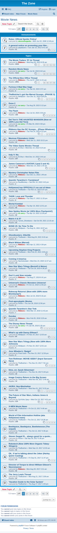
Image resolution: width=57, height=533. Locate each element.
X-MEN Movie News (18, 406)
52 (51, 65)
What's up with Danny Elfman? (23, 332)
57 (51, 83)
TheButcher (22, 363)
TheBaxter (22, 189)
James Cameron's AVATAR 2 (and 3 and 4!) (29, 164)
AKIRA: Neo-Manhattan (20, 386)
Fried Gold (22, 353)
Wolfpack (21, 96)
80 (44, 74)
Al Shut (20, 148)
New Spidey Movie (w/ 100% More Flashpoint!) (31, 211)
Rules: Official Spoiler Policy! (23, 39)
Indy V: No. (14, 155)
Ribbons (21, 62)
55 (44, 83)
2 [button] (26, 29)
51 (47, 65)
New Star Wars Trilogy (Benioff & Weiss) (28, 266)
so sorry (21, 71)
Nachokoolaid (23, 261)
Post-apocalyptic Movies (20, 301)
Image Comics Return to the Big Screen (27, 377)
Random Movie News (19, 69)
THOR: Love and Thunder (21, 196)
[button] (19, 29)
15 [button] (43, 29)
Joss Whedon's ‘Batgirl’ (20, 351)
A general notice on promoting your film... (28, 45)
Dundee (12, 316)
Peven (20, 303)
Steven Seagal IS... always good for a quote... (30, 436)
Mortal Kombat (16, 204)
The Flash (13, 111)
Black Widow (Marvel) (19, 242)
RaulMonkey (22, 182)
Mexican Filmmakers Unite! (22, 138)
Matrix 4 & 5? (15, 219)
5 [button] (37, 29)
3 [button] (30, 29)
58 (54, 83)
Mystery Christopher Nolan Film (24, 172)
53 (54, 65)
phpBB (20, 525)
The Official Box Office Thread (23, 78)
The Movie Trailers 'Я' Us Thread (24, 60)
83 (54, 74)
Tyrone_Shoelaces (25, 221)
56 (47, 83)
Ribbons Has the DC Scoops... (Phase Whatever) (32, 129)
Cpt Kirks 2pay (23, 399)
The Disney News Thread (20, 323)
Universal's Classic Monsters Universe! (27, 283)
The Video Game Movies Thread (24, 146)
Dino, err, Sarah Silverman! (21, 370)
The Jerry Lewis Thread (20, 474)
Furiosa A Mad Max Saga (20, 87)
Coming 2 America (17, 259)
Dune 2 (12, 103)
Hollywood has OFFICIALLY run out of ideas (30, 187)
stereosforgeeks (24, 41)
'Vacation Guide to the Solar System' (26, 482)
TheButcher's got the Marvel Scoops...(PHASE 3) (32, 94)
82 (51, 74)
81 (47, 74)
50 (44, 65)
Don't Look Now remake (20, 275)
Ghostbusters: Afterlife (19, 235)
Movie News (9, 19)
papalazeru (22, 47)
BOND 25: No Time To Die (21, 226)
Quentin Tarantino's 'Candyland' (24, 180)
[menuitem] (8, 9)
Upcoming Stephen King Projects (24, 250)
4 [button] (33, 29)
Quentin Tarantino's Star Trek (22, 309)
